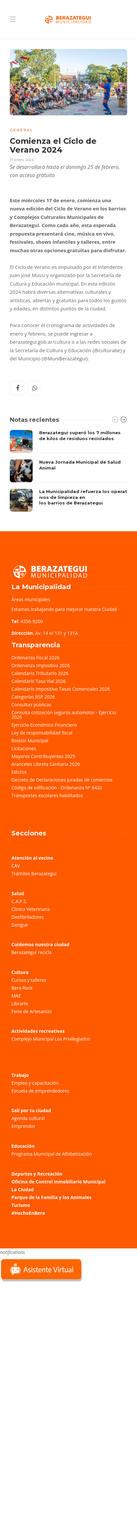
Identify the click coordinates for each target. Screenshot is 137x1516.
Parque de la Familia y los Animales (51, 1197)
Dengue (19, 925)
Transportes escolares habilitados (47, 795)
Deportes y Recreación (36, 1174)
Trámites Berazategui (33, 873)
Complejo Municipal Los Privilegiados (50, 1039)
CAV (15, 866)
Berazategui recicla (31, 952)
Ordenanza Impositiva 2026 (40, 665)
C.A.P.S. (19, 901)
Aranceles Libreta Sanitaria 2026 (45, 764)
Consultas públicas (31, 704)
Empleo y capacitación (35, 1083)
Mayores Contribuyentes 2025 (43, 756)
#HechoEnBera (28, 1213)
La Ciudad (22, 1189)
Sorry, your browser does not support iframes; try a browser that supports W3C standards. (49, 1329)
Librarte (19, 1003)
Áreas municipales (30, 599)
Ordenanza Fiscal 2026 (35, 657)
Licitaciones (23, 748)
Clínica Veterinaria (30, 909)
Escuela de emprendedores (40, 1091)
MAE (16, 996)
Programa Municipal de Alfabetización (51, 1154)
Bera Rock (22, 988)
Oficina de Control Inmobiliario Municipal (58, 1181)
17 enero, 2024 (22, 159)
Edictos (19, 772)
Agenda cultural (28, 1118)
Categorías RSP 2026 (33, 697)
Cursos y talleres (28, 980)
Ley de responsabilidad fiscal (41, 733)
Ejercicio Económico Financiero (44, 725)
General (21, 130)
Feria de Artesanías (31, 1011)
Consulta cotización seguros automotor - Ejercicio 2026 (63, 714)
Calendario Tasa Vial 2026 (38, 681)
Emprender (23, 1126)
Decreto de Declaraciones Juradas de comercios (62, 780)
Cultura (20, 972)
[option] (68, 471)
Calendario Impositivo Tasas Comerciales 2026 (60, 689)
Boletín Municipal (29, 740)
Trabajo (20, 1075)
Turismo (20, 1205)
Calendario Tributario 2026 (39, 673)
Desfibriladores (27, 917)
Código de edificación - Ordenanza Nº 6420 (56, 787)
